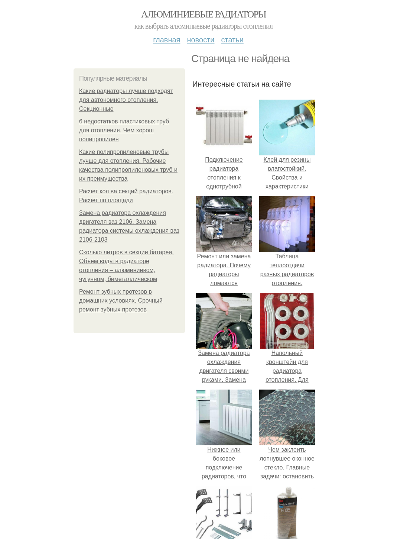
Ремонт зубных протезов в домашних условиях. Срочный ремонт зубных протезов (121, 300)
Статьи (232, 40)
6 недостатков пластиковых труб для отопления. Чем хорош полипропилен (124, 130)
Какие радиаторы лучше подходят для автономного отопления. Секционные (126, 100)
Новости (200, 40)
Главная (166, 40)
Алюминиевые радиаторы (203, 14)
